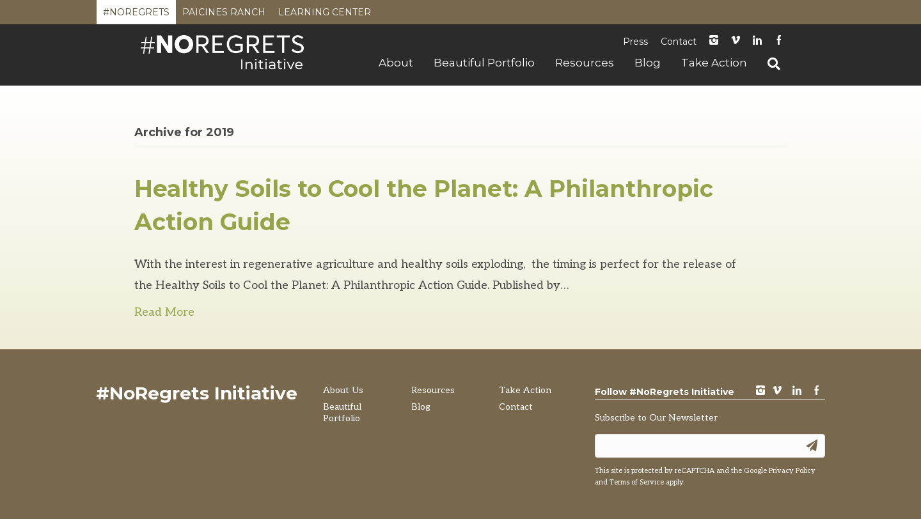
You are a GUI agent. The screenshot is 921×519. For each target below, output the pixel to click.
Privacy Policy (792, 471)
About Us (343, 390)
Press (635, 41)
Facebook (779, 41)
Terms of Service (637, 482)
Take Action (714, 62)
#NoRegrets (136, 15)
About (396, 62)
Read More (164, 312)
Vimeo (735, 41)
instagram (713, 41)
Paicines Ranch (224, 15)
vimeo (777, 391)
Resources (584, 62)
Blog (647, 62)
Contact (679, 41)
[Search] (768, 64)
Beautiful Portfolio (484, 62)
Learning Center (324, 15)
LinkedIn (757, 41)
